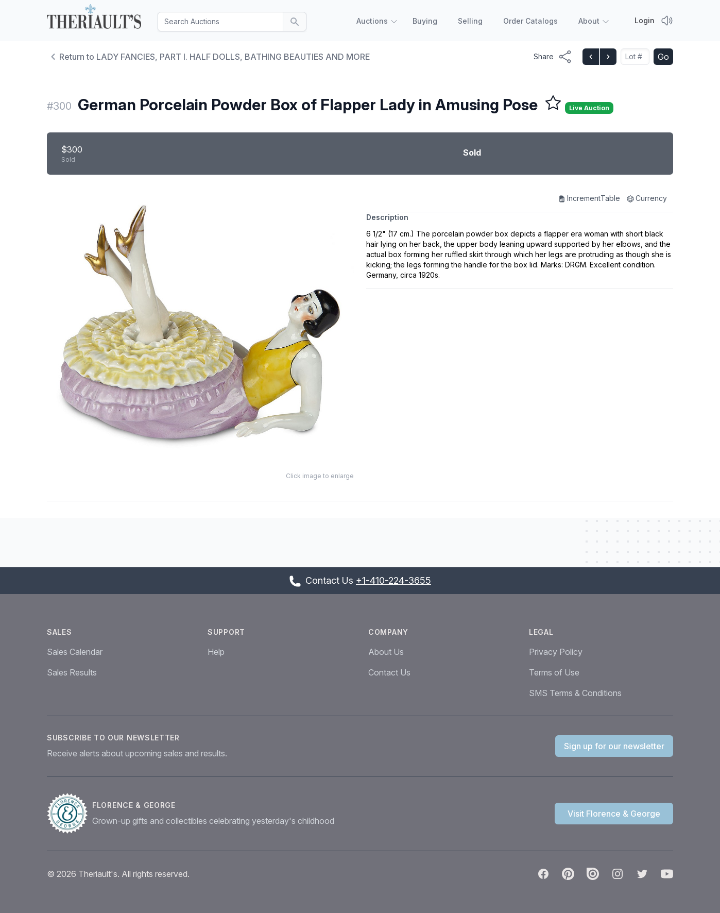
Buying (425, 20)
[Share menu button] (552, 56)
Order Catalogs (530, 20)
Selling (470, 20)
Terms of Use (554, 672)
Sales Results (72, 672)
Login (645, 20)
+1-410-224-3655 (393, 580)
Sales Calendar (74, 652)
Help (216, 652)
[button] (200, 325)
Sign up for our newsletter (614, 746)
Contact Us (389, 672)
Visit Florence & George (614, 813)
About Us (386, 652)
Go (663, 57)
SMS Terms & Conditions (575, 693)
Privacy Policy (555, 652)
